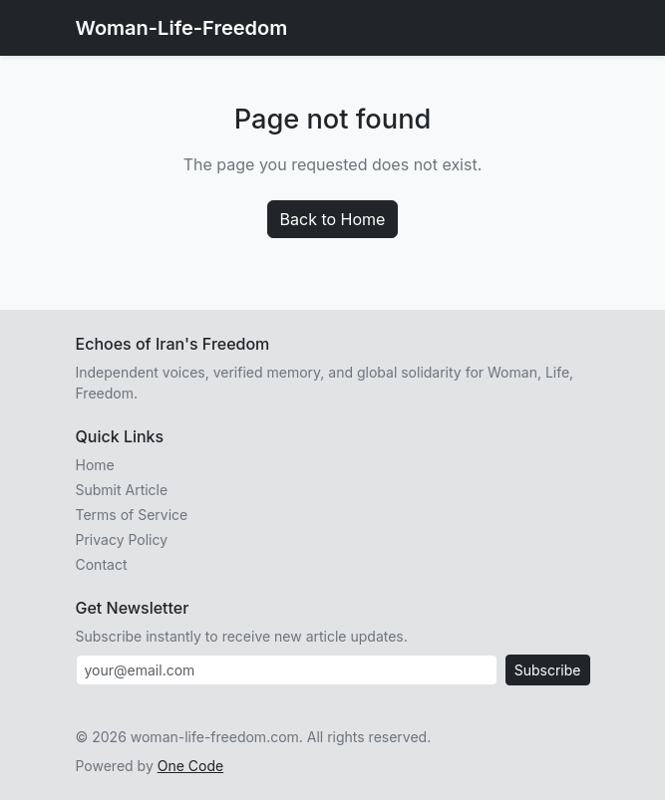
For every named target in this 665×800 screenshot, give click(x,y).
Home (95, 464)
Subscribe (547, 670)
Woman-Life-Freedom (182, 28)
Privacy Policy (122, 539)
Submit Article (122, 489)
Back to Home (333, 219)
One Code (190, 765)
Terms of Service (132, 514)
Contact (102, 564)
